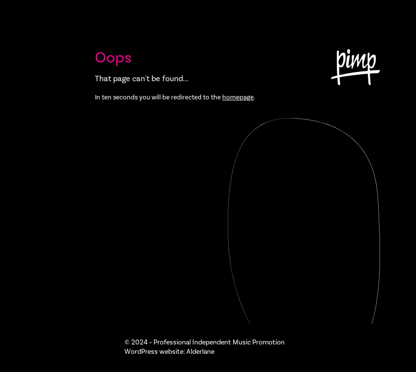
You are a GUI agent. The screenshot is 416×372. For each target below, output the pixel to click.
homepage (238, 97)
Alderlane (200, 351)
